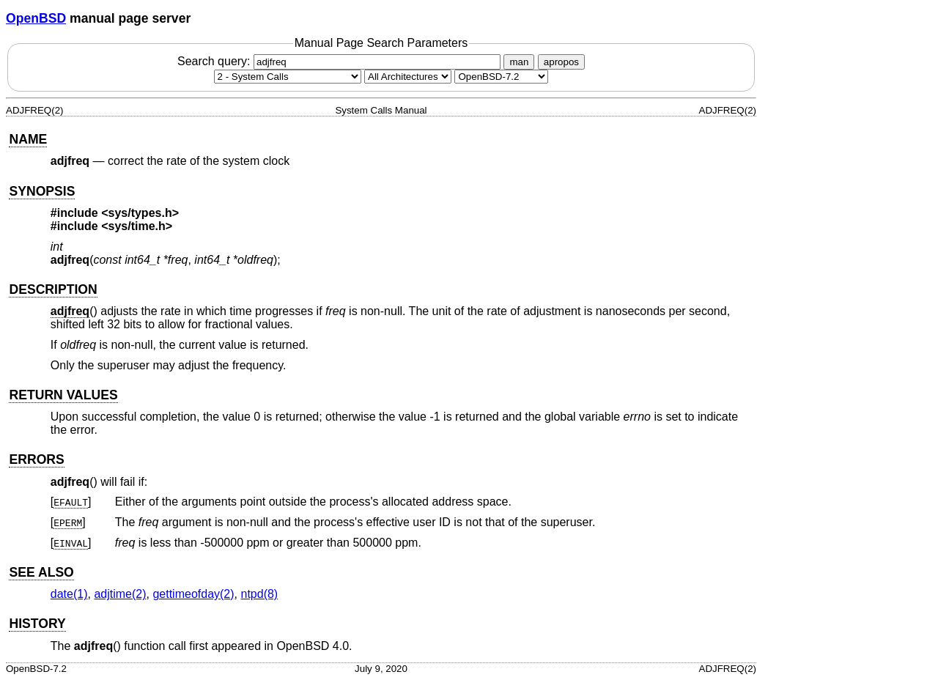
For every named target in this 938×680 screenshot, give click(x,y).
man (518, 61)
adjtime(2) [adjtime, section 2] (120, 594)
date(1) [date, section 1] (69, 594)
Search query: (340, 61)
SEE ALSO (41, 572)
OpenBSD (36, 18)
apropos (561, 61)
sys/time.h (137, 226)
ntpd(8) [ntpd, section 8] (259, 594)
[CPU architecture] (407, 77)
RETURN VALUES (63, 395)
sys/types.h (140, 213)
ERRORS (36, 459)
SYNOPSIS (42, 191)
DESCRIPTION (53, 289)
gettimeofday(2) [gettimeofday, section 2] (193, 594)
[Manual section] (287, 77)
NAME (28, 139)
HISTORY (37, 623)
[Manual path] (501, 77)
